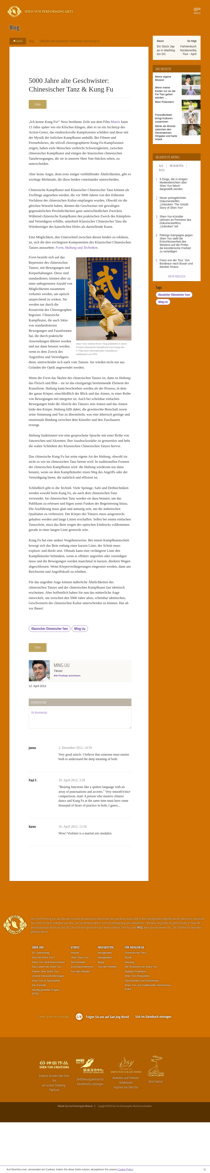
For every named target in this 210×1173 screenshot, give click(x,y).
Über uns (38, 998)
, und (99, 264)
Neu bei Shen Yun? (43, 1008)
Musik (128, 1008)
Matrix (120, 122)
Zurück (17, 41)
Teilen (37, 104)
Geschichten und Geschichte (142, 1031)
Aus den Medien (80, 1022)
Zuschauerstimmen (82, 1017)
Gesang (129, 1012)
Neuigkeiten (176, 166)
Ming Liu (79, 679)
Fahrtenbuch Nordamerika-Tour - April (188, 50)
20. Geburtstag (41, 1003)
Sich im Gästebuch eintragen (153, 1067)
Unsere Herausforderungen (48, 1026)
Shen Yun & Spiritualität (46, 1031)
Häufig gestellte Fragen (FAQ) (45, 1042)
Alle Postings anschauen (67, 726)
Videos (75, 998)
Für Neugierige (134, 998)
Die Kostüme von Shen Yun (141, 1017)
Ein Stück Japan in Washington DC (166, 50)
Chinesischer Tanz (135, 1003)
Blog (31, 41)
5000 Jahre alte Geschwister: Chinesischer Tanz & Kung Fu (69, 41)
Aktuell (75, 1003)
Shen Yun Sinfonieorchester (48, 1012)
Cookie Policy (125, 1169)
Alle (161, 166)
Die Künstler (39, 1036)
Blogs (101, 1012)
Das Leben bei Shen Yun (47, 1017)
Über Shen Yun (80, 1008)
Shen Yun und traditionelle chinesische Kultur (147, 1037)
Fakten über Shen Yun (45, 1022)
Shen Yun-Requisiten (137, 1026)
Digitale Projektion (135, 1022)
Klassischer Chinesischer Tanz (49, 679)
